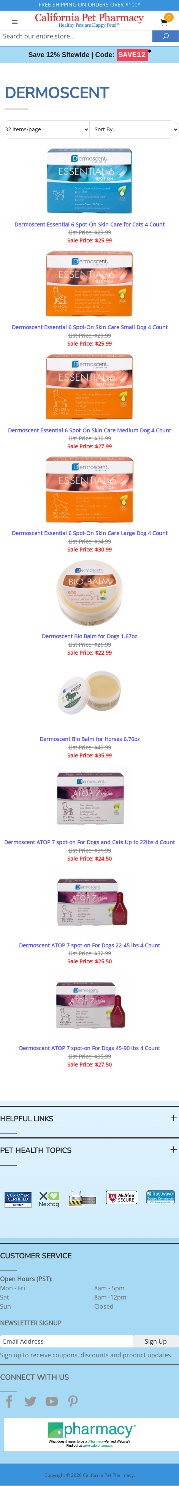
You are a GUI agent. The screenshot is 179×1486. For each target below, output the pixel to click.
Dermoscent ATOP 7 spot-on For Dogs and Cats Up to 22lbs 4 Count (89, 842)
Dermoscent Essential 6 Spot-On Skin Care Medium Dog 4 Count (89, 430)
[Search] (76, 36)
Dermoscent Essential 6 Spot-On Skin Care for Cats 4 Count (89, 224)
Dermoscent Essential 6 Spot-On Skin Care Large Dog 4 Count (90, 533)
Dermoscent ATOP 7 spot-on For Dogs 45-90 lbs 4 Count (89, 1048)
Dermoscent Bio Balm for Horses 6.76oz (90, 739)
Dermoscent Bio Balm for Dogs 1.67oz (89, 636)
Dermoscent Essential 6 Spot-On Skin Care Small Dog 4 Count (90, 327)
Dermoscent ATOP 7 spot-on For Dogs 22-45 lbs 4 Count (89, 945)
